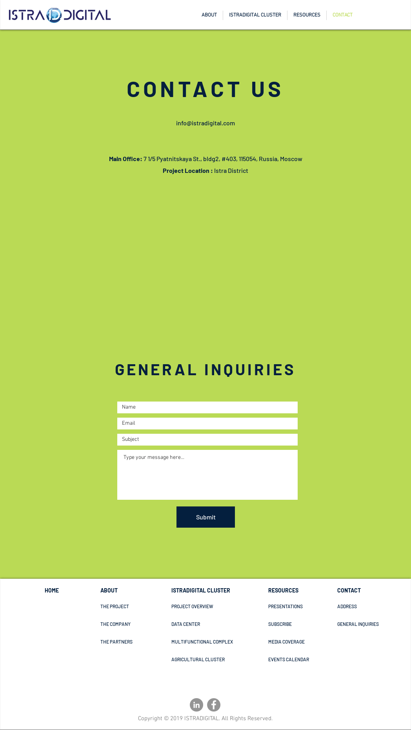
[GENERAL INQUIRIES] (365, 624)
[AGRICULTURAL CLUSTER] (227, 659)
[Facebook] (213, 705)
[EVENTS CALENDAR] (301, 659)
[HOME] (64, 590)
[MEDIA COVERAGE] (296, 641)
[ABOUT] (128, 590)
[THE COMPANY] (128, 624)
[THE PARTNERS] (128, 641)
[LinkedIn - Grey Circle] (196, 705)
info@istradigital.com (205, 123)
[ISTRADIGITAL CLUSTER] (203, 590)
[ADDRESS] (365, 606)
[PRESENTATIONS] (290, 606)
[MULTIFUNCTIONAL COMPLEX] (229, 641)
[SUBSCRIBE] (304, 624)
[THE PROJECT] (128, 606)
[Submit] (205, 517)
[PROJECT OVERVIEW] (200, 606)
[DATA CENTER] (199, 624)
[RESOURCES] (294, 590)
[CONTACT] (351, 590)
